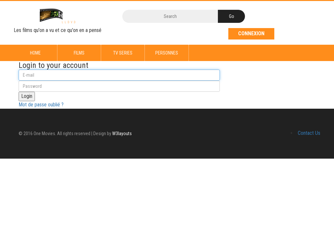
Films (79, 52)
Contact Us (309, 133)
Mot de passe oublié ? (41, 105)
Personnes (166, 52)
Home (35, 52)
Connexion (251, 33)
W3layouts (122, 133)
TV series (122, 52)
